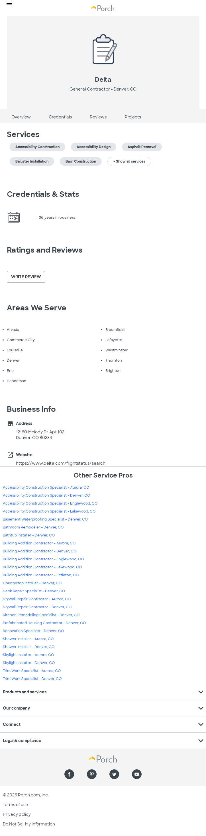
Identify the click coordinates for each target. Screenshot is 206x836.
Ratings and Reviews (45, 250)
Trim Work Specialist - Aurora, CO (32, 671)
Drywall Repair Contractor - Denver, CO (37, 607)
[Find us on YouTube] (137, 774)
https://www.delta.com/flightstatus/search (60, 463)
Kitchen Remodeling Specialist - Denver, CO (41, 615)
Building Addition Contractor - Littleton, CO (41, 575)
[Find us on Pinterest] (92, 774)
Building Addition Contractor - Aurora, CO (39, 543)
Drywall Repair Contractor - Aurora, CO (37, 599)
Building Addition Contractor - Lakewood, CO (42, 567)
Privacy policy (17, 814)
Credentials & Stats (43, 194)
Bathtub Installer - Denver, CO (29, 535)
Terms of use (15, 804)
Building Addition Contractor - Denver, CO (39, 551)
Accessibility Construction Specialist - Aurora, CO (46, 487)
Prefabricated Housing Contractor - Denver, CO (44, 623)
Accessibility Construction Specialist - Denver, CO (46, 495)
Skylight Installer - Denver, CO (29, 663)
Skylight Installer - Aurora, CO (28, 655)
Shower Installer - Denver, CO (28, 647)
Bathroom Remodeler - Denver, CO (33, 527)
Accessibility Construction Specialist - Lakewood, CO (49, 511)
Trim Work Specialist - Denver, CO (32, 679)
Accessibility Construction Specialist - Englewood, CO (50, 503)
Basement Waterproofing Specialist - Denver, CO (45, 519)
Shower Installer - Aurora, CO (28, 639)
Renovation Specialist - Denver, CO (33, 631)
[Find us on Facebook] (69, 774)
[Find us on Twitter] (114, 774)
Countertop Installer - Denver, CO (32, 583)
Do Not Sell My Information (29, 824)
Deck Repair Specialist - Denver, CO (34, 591)
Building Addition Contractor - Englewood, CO (43, 559)
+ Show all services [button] (129, 161)
